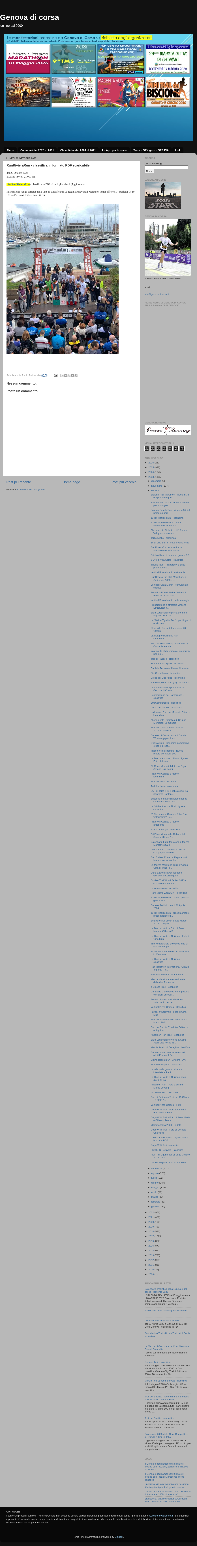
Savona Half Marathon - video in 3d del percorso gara (170, 496)
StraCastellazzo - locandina (165, 673)
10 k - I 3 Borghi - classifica (165, 829)
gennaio (156, 1206)
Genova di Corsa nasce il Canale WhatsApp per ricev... (168, 737)
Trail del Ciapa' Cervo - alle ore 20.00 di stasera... (167, 729)
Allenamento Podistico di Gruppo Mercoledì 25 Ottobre (168, 721)
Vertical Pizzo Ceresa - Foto (166, 1105)
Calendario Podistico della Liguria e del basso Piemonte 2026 (166, 1290)
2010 (151, 1269)
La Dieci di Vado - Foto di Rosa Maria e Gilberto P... (167, 930)
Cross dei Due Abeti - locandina (168, 677)
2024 (151, 472)
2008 (151, 1274)
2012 (151, 1260)
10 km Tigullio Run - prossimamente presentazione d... (170, 914)
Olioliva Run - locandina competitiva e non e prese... (170, 744)
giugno (155, 1182)
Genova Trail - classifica (157, 1362)
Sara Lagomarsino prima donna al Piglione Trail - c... (169, 614)
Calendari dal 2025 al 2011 (37, 150)
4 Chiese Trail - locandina (164, 987)
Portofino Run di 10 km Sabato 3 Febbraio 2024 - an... (168, 594)
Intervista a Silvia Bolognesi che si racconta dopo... (169, 945)
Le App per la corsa (114, 150)
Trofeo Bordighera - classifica (166, 1064)
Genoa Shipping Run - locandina (168, 1162)
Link (178, 150)
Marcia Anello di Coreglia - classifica (170, 1047)
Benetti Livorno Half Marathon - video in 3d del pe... (168, 1001)
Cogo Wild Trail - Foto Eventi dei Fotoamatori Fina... (168, 1111)
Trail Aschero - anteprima (164, 786)
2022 (151, 1212)
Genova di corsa (29, 17)
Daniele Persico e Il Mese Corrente (170, 668)
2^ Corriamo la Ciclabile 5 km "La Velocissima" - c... (169, 815)
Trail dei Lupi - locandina (164, 781)
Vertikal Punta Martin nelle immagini (170, 600)
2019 (151, 1226)
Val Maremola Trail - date (164, 1092)
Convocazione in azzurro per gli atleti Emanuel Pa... (168, 1053)
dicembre (156, 481)
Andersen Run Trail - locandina (167, 1035)
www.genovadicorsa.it (161, 1515)
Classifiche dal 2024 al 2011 (78, 150)
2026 (151, 462)
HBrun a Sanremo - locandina (167, 974)
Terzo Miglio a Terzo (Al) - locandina (170, 682)
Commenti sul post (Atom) (31, 489)
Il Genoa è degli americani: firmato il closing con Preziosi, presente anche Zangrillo (164, 1477)
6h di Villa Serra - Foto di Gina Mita (170, 542)
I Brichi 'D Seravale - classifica (167, 1150)
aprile (154, 1192)
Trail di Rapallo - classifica (165, 658)
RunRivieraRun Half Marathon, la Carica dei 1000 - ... (169, 578)
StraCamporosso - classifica (166, 702)
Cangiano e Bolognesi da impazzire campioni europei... (170, 993)
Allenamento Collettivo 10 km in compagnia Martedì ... (168, 851)
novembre (157, 485)
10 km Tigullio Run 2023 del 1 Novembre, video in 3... (167, 524)
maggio (155, 1187)
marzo (155, 1196)
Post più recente (18, 482)
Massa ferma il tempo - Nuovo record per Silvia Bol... (167, 752)
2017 (151, 1236)
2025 (151, 467)
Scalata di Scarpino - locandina (167, 663)
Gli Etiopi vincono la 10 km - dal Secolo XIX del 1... (168, 835)
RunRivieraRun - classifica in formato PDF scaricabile (166, 549)
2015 (151, 1245)
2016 (151, 1241)
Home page (71, 482)
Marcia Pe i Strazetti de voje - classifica (166, 1380)
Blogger (119, 1537)
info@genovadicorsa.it (157, 294)
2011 (151, 1265)
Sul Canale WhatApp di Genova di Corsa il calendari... (169, 645)
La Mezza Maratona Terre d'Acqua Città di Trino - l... (169, 866)
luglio (154, 1177)
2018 (151, 1231)
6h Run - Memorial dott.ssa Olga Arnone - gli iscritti (168, 767)
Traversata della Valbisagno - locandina (166, 1310)
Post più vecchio (124, 482)
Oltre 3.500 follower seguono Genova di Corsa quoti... (166, 874)
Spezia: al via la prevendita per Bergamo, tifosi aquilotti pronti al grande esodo (167, 1485)
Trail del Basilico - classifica (159, 1418)
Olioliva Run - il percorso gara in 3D (170, 555)
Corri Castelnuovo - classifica (166, 707)
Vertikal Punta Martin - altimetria (168, 572)
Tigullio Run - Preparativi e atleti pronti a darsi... (168, 566)
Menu (10, 150)
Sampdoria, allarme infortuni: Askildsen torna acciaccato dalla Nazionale (166, 1500)
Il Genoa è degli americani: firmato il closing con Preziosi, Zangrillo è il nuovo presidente (166, 1466)
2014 (151, 1250)
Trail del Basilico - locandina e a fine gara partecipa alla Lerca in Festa (167, 1398)
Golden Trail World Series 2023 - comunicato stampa (168, 882)
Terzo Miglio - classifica (163, 538)
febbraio (156, 1201)
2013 (151, 1255)
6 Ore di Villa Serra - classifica (167, 559)
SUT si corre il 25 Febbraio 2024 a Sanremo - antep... (169, 792)
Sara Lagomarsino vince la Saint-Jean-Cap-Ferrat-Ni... (169, 1041)
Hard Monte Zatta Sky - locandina (169, 892)
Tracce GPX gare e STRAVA (151, 150)
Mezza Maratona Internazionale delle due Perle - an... (168, 981)
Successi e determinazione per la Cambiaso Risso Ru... (169, 800)
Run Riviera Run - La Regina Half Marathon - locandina (169, 859)
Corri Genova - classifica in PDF (162, 1320)
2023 (151, 477)
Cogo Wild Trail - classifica (165, 1145)
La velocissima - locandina (165, 888)
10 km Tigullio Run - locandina (167, 517)
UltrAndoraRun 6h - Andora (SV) (168, 1059)
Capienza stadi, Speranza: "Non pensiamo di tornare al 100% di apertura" (167, 1493)
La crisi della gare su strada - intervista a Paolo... (166, 1070)
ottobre (155, 490)
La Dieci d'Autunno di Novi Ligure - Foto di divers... (169, 760)
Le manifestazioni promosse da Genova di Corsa (168, 689)
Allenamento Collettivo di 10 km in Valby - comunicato (169, 531)
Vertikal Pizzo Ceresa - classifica (168, 1007)
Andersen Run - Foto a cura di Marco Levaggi (167, 1086)
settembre (157, 1168)
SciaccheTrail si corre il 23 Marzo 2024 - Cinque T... (169, 922)
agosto (155, 1173)
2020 (151, 1222)
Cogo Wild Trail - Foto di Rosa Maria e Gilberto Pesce (170, 1119)
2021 (151, 1217)
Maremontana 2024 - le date (166, 1125)
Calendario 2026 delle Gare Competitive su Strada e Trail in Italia (166, 1435)
